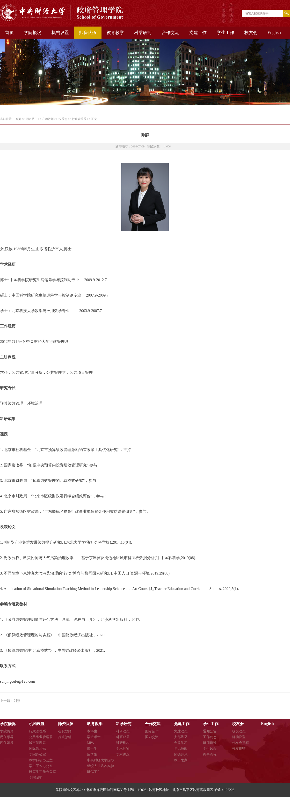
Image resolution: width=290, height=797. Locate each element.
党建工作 (198, 32)
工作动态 (210, 737)
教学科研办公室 (41, 760)
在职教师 (48, 119)
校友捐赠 (239, 748)
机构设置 (60, 32)
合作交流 (170, 32)
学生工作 (225, 32)
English (274, 32)
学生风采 (210, 748)
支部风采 (181, 737)
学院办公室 (37, 754)
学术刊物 (123, 748)
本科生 (92, 731)
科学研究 (143, 32)
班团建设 (210, 743)
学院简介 (7, 731)
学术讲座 (123, 754)
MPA (90, 743)
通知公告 (210, 731)
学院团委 (36, 777)
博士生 (92, 748)
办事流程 (210, 754)
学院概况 (32, 32)
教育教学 (115, 32)
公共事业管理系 (41, 737)
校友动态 (239, 731)
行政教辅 (65, 737)
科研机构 (123, 743)
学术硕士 (94, 737)
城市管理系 (37, 743)
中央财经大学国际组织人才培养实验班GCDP (100, 766)
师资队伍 (87, 32)
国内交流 (152, 737)
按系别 (62, 119)
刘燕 (17, 701)
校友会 (250, 32)
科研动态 (123, 731)
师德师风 (181, 754)
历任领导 (7, 737)
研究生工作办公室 (42, 772)
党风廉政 (181, 748)
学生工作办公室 (41, 766)
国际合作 (152, 731)
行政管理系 (79, 119)
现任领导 (7, 743)
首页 (9, 32)
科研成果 (123, 737)
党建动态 (181, 731)
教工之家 (181, 760)
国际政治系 (37, 748)
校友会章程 (240, 743)
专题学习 (181, 743)
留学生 (92, 754)
